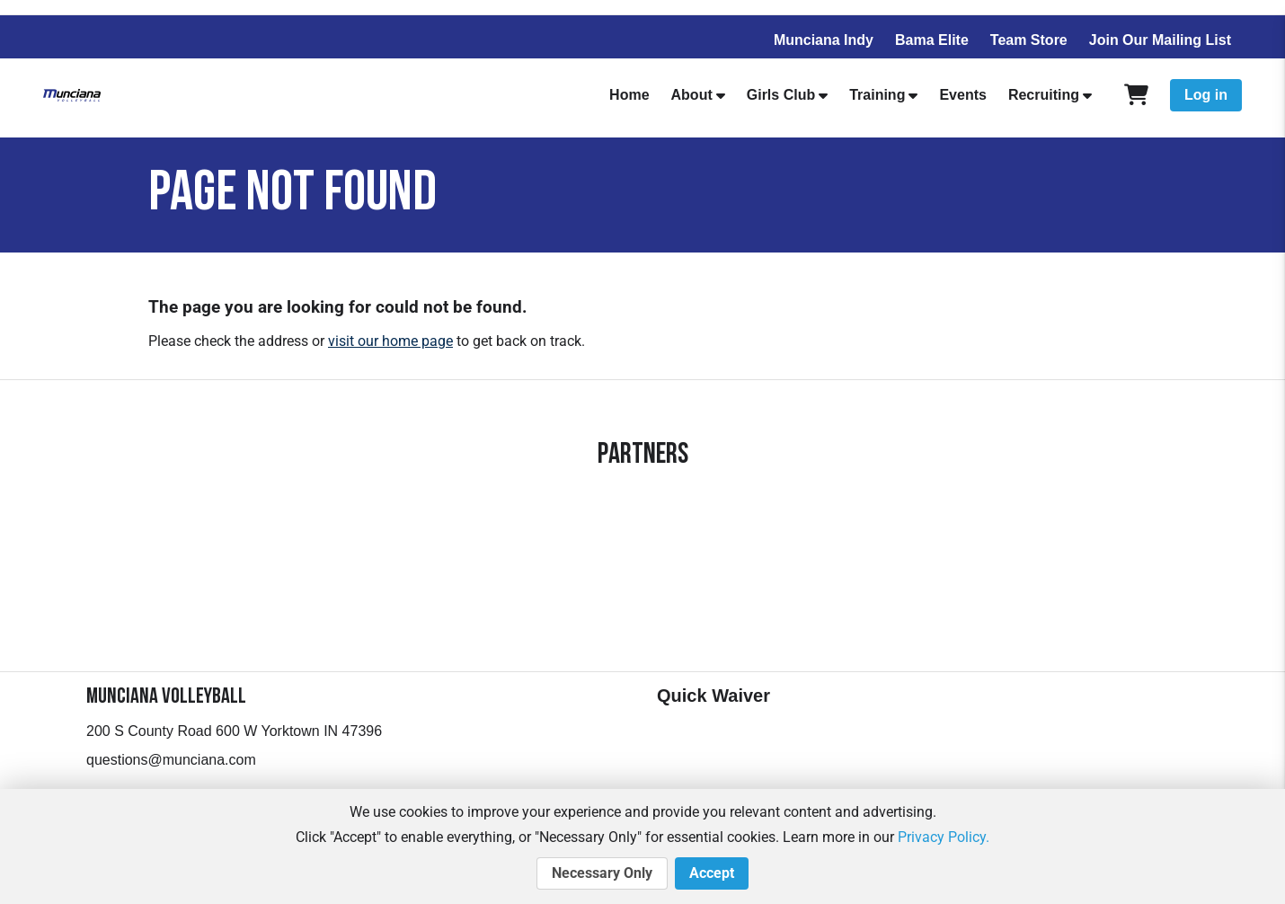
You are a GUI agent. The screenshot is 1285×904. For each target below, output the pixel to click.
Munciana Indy (823, 40)
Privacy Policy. (943, 837)
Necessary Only (602, 873)
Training (877, 94)
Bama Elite (932, 40)
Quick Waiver (713, 696)
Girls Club (781, 94)
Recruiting (1043, 94)
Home (629, 94)
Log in (1205, 94)
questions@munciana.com (171, 759)
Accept (712, 873)
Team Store (1029, 40)
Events (962, 94)
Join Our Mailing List (1160, 40)
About (692, 94)
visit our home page (390, 341)
